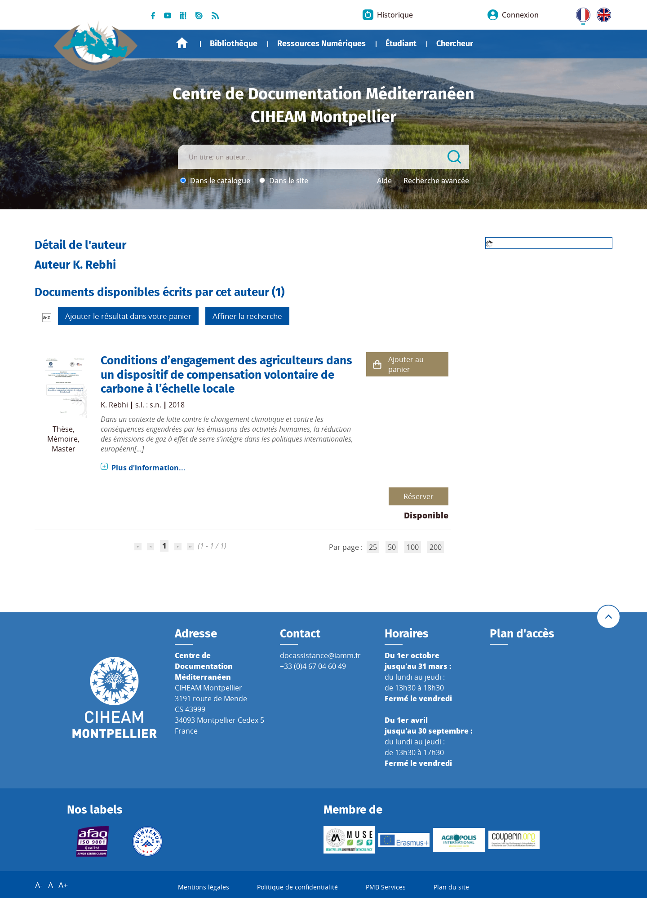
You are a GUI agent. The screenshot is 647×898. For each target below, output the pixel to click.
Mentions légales (203, 887)
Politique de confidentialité (297, 887)
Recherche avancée (436, 181)
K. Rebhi (114, 405)
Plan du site (451, 887)
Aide (384, 181)
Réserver (418, 496)
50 (392, 547)
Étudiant (401, 44)
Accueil (182, 43)
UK (602, 13)
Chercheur (454, 44)
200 (436, 547)
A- (39, 885)
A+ (63, 885)
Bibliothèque (233, 44)
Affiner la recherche (247, 316)
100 (413, 547)
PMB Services (386, 887)
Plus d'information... (148, 468)
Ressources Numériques (321, 44)
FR (580, 13)
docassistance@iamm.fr (320, 655)
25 (373, 547)
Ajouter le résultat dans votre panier (128, 316)
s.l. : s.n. (148, 405)
